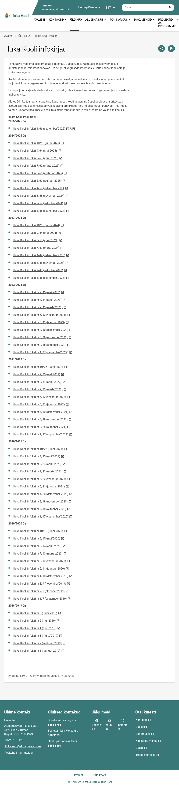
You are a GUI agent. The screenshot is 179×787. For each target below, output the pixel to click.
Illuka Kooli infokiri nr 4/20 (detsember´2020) (43, 494)
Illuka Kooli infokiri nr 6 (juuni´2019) (37, 613)
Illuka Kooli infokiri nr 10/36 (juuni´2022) (40, 367)
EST (110, 8)
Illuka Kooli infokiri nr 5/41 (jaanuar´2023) (41, 322)
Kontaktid (142, 720)
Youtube (109, 724)
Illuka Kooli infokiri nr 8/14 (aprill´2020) (39, 546)
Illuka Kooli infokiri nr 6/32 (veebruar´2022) (41, 397)
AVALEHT (39, 19)
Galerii (140, 747)
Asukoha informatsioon (19, 752)
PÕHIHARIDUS (120, 23)
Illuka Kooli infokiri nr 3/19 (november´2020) (42, 501)
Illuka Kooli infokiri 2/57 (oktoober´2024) (40, 203)
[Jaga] (161, 48)
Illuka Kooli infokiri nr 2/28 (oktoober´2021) (42, 427)
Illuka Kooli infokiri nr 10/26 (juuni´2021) (40, 449)
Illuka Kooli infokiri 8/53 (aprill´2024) (38, 240)
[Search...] (171, 7)
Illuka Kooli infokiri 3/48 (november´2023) (41, 262)
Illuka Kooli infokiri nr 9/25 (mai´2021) (39, 456)
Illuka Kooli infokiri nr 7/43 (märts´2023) (40, 307)
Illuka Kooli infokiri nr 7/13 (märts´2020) (40, 553)
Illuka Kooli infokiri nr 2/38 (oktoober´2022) (42, 345)
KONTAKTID (58, 23)
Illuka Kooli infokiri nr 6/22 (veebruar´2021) (41, 479)
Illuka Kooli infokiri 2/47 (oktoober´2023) (40, 270)
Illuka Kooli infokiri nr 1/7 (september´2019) (42, 598)
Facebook (96, 724)
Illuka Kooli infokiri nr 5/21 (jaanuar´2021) (41, 486)
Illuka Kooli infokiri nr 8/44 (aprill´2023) (39, 299)
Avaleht (8, 36)
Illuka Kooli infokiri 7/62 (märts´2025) (38, 165)
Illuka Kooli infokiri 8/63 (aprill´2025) (38, 158)
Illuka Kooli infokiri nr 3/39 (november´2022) (42, 337)
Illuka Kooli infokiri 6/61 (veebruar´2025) (40, 173)
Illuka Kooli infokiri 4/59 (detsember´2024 (41, 188)
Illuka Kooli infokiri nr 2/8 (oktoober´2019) (41, 591)
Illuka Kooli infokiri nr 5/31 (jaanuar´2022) (41, 404)
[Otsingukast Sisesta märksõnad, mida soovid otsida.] (148, 7)
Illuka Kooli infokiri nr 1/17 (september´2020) (43, 516)
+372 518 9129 (14, 740)
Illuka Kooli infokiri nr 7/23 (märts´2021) (40, 471)
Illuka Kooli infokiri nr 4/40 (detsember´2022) (43, 329)
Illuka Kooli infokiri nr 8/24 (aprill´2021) (39, 464)
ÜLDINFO (76, 21)
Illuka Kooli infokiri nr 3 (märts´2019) (38, 635)
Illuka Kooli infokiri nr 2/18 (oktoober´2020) (42, 509)
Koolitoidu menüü (146, 740)
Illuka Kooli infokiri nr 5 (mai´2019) (36, 620)
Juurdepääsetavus (89, 7)
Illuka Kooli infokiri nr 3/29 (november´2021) (42, 419)
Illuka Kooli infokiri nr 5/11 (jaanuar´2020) (41, 568)
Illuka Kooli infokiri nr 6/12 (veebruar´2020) (41, 561)
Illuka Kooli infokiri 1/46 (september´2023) (41, 277)
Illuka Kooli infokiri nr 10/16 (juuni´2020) (40, 531)
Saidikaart (99, 775)
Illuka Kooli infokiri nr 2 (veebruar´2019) (39, 643)
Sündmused (143, 733)
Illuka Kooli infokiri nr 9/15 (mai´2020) (39, 538)
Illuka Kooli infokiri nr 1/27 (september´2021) (43, 434)
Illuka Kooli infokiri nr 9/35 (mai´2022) (39, 374)
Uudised (141, 726)
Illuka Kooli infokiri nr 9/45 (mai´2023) (39, 292)
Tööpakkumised (145, 754)
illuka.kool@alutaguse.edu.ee (23, 746)
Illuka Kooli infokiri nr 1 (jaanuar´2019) (39, 650)
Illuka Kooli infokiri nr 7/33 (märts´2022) (40, 389)
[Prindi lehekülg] (171, 48)
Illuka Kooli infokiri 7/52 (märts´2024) (38, 247)
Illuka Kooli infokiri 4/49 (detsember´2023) (41, 255)
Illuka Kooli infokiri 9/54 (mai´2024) (37, 232)
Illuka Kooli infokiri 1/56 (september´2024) (41, 210)
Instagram (122, 724)
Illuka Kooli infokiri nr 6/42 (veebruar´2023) (41, 314)
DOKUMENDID (144, 23)
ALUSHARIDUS (95, 23)
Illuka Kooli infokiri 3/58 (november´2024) (41, 195)
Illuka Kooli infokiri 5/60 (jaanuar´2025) (39, 180)
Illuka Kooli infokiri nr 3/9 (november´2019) (41, 583)
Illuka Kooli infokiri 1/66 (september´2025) (41, 128)
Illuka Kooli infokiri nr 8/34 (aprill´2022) (39, 382)
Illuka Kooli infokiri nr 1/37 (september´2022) (43, 352)
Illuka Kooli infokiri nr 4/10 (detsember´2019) (43, 576)
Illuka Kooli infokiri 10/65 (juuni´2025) (38, 143)
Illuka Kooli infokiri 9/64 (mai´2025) (37, 150)
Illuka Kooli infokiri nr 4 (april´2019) (37, 628)
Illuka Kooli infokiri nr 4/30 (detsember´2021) (43, 412)
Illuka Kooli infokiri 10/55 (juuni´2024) (38, 225)
